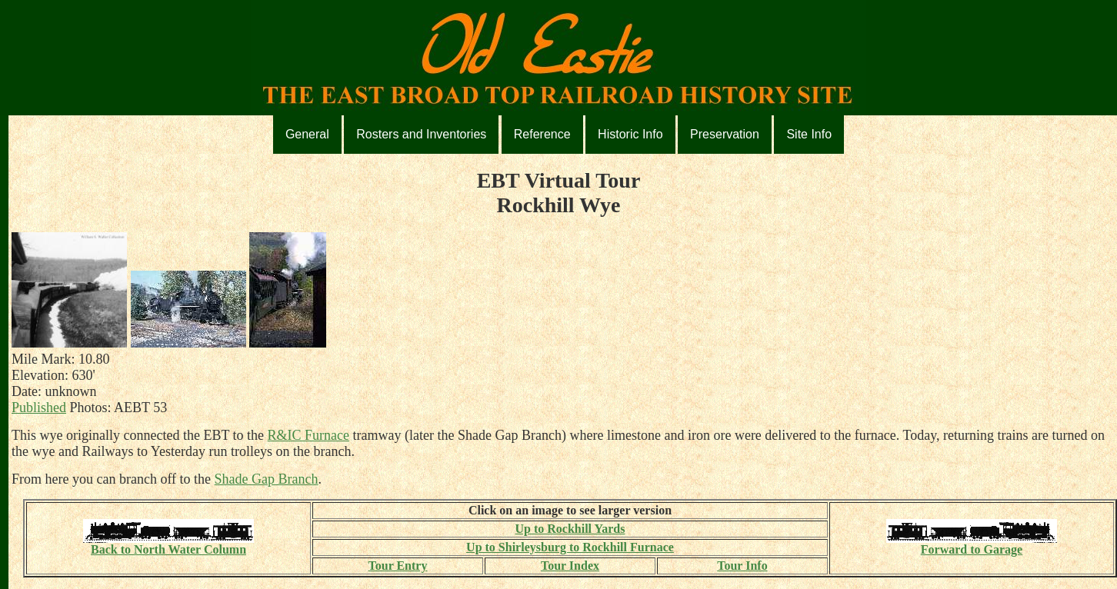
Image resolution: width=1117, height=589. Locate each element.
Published (39, 407)
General (307, 134)
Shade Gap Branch (266, 479)
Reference (542, 134)
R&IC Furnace (308, 435)
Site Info (809, 134)
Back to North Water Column (168, 544)
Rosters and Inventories (421, 134)
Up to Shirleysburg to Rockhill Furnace (570, 547)
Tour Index (570, 565)
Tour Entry (398, 565)
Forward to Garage (971, 544)
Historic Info (630, 134)
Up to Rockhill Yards (570, 528)
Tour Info (742, 565)
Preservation (724, 134)
